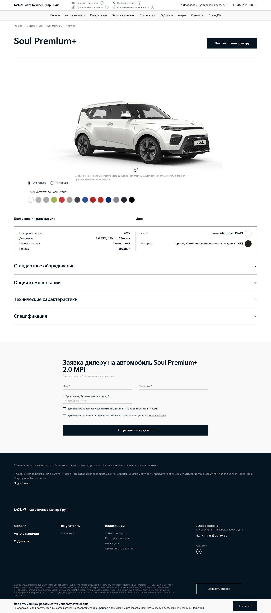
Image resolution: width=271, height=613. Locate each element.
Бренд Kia (215, 15)
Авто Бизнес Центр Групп (42, 5)
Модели (55, 15)
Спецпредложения (117, 538)
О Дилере (167, 15)
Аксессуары (112, 543)
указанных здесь (148, 409)
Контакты (197, 15)
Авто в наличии (75, 15)
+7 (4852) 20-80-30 (245, 5)
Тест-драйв (66, 533)
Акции (182, 15)
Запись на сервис (123, 15)
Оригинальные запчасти (120, 548)
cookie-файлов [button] (99, 608)
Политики (198, 608)
